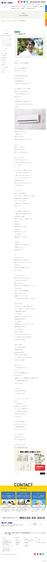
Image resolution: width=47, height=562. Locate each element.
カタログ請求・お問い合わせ (30, 8)
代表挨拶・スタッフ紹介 (15, 8)
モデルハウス (29, 6)
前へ (16, 473)
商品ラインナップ (18, 540)
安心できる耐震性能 (6, 540)
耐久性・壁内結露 (6, 544)
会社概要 (22, 8)
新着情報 (26, 542)
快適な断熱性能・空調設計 (7, 542)
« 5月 (3, 45)
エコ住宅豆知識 (3, 55)
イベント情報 (23, 6)
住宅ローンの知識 (4, 53)
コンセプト (6, 6)
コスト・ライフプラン (6, 547)
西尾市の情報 (3, 60)
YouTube (17, 539)
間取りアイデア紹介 (6, 550)
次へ (20, 473)
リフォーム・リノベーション (8, 545)
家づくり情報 (3, 69)
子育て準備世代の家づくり (7, 549)
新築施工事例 (35, 6)
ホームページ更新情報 (4, 67)
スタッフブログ (27, 544)
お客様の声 (41, 6)
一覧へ (42, 473)
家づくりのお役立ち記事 (28, 540)
